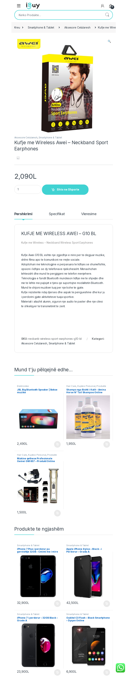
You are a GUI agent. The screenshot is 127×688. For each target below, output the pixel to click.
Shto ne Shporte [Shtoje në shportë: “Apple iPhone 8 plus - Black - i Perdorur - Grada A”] (106, 603)
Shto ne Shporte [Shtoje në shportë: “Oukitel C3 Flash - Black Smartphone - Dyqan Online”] (106, 672)
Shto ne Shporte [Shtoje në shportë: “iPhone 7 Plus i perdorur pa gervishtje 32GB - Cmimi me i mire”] (57, 603)
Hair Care (71, 386)
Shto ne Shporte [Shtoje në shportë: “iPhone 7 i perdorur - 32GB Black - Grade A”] (57, 672)
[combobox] (58, 14)
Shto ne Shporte (68, 189)
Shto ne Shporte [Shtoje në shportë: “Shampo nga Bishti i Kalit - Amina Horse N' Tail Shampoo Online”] (106, 444)
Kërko (107, 14)
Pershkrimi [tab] (23, 214)
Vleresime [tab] (88, 214)
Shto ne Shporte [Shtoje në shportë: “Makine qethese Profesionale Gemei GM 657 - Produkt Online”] (57, 513)
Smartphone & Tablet (41, 27)
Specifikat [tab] (57, 214)
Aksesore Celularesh (77, 27)
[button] (109, 41)
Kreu (17, 27)
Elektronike (23, 386)
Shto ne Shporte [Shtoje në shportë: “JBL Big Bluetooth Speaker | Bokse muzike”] (57, 444)
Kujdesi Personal (86, 386)
